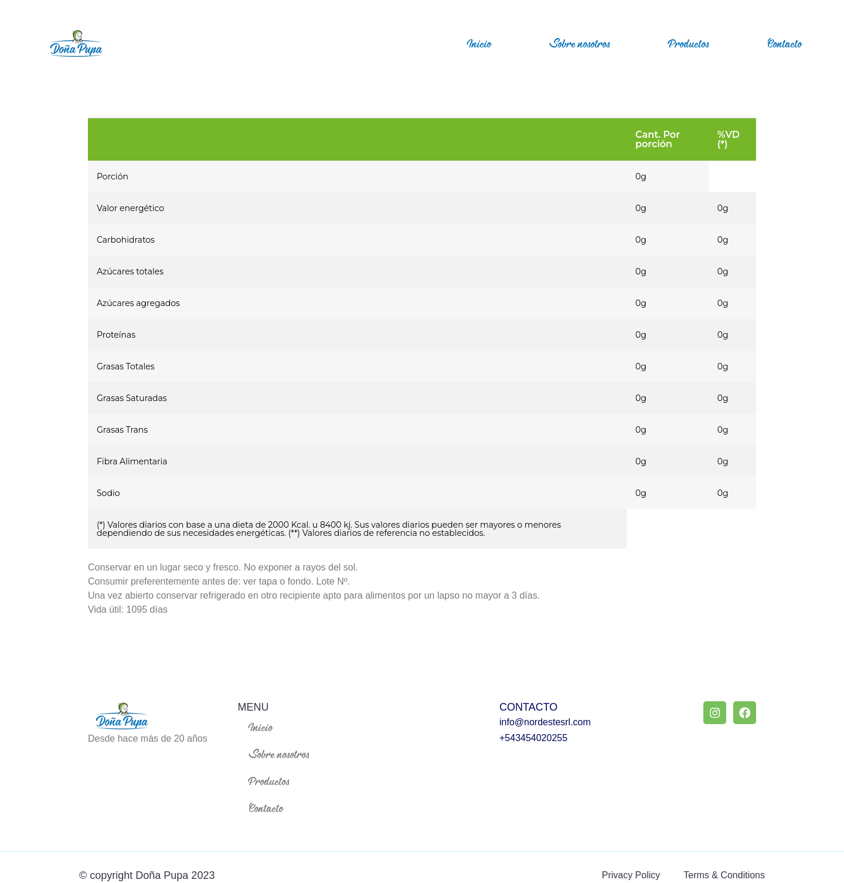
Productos (689, 44)
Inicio (479, 44)
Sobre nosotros (580, 44)
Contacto (785, 44)
